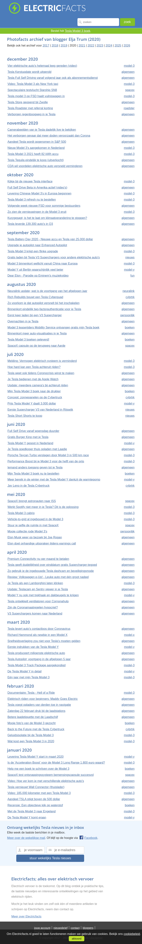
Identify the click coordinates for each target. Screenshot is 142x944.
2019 (64, 45)
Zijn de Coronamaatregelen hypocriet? (32, 607)
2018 (55, 45)
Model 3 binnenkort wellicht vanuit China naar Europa (42, 263)
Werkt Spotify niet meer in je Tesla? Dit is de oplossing (42, 507)
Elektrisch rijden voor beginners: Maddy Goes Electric (42, 698)
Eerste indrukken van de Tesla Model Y (33, 646)
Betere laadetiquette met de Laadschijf (32, 717)
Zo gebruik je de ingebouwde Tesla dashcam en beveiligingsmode (50, 570)
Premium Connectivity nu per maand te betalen (38, 558)
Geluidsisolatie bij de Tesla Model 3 (30, 735)
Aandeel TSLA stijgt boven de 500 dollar (33, 799)
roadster (129, 108)
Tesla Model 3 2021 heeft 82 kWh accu (32, 154)
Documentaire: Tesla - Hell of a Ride (31, 692)
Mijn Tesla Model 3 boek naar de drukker (34, 391)
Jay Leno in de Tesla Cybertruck (28, 485)
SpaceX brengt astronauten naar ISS (31, 501)
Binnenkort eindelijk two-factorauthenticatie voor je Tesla (44, 309)
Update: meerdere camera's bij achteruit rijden (37, 385)
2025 (118, 45)
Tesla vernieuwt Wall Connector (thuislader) (35, 787)
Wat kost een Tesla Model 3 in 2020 (30, 741)
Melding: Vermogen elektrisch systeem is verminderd (42, 360)
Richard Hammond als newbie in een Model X (37, 634)
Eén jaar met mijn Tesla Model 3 (28, 677)
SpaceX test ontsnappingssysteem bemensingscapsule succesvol (50, 774)
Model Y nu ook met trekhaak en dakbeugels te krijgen (43, 595)
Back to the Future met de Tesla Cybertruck (35, 729)
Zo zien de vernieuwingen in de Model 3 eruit (36, 211)
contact (75, 927)
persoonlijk (127, 315)
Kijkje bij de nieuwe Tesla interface (29, 181)
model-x (129, 634)
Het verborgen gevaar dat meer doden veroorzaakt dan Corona (48, 135)
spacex (130, 90)
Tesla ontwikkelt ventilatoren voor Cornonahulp (38, 601)
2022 (91, 45)
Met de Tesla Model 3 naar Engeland (31, 811)
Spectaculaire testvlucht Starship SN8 (32, 90)
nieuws (130, 257)
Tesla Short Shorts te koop (24, 415)
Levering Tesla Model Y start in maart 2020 (35, 756)
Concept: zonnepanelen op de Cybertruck (34, 397)
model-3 (129, 65)
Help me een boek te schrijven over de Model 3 (38, 768)
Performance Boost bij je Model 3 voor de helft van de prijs (45, 461)
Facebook (88, 837)
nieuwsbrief (60, 927)
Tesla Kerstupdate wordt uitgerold (29, 71)
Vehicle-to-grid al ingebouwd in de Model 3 (35, 519)
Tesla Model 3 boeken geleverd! (28, 339)
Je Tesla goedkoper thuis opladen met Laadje (37, 449)
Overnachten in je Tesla (22, 321)
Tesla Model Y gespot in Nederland (30, 443)
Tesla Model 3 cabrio (21, 513)
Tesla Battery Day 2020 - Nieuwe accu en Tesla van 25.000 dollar (50, 239)
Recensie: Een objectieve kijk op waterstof (35, 805)
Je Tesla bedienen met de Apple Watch (32, 379)
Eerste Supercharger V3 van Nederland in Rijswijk (40, 409)
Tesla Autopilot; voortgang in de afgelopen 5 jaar (39, 659)
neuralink (129, 291)
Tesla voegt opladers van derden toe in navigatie (39, 704)
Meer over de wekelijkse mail (26, 837)
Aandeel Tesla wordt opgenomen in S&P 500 (36, 141)
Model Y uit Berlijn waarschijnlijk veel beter (35, 269)
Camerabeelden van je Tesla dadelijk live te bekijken (41, 129)
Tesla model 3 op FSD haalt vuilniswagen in (36, 96)
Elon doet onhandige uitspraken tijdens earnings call (41, 543)
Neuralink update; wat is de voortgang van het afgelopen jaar (47, 291)
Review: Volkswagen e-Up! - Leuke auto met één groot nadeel (48, 577)
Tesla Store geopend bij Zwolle (27, 102)
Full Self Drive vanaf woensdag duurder (33, 431)
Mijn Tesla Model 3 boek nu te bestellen (33, 473)
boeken (130, 327)
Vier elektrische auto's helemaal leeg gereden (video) (42, 65)
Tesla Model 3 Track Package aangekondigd (36, 665)
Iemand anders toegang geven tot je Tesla (34, 467)
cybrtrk (130, 297)
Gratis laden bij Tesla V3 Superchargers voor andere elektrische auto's (53, 257)
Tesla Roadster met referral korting (30, 108)
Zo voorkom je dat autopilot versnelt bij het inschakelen (43, 303)
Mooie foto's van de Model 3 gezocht (31, 723)
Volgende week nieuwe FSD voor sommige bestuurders (43, 205)
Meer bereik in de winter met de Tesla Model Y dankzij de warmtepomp (53, 479)
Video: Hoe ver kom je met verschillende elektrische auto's (45, 781)
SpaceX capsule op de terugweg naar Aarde (36, 345)
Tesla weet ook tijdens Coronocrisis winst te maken (40, 373)
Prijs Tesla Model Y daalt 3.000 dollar (31, 403)
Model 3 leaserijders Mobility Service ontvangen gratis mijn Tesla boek (53, 327)
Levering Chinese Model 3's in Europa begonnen (39, 193)
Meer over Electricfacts (26, 916)
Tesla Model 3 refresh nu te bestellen (31, 199)
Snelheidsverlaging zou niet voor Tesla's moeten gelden (43, 641)
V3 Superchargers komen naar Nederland (34, 613)
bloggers (88, 927)
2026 (127, 45)
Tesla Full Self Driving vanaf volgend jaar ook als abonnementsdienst (52, 77)
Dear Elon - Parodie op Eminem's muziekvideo (37, 275)
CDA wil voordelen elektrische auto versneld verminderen (44, 166)
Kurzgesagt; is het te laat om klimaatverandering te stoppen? (47, 218)
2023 (100, 45)
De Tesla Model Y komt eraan (26, 817)
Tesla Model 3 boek (77, 30)
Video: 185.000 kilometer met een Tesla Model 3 (39, 793)
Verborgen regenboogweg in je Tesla (31, 114)
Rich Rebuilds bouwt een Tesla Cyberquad (35, 297)
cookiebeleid (132, 933)
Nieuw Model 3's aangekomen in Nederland (36, 147)
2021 (82, 45)
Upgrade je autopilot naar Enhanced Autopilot (37, 245)
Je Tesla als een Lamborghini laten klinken (35, 583)
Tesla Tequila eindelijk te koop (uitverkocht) (35, 160)
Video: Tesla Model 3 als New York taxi (32, 83)
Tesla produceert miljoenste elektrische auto (36, 653)
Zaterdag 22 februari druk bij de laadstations (36, 710)
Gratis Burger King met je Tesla (27, 437)
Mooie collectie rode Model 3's (27, 531)
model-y (129, 269)
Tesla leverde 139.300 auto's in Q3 (30, 223)
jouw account (42, 927)
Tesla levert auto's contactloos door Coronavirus (38, 628)
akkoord (76, 938)
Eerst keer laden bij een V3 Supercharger (34, 315)
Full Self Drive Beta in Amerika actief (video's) (37, 187)
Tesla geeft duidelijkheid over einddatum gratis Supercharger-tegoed (52, 564)
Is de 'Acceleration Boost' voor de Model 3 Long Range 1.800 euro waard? (56, 762)
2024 (109, 45)
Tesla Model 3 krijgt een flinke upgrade (32, 251)
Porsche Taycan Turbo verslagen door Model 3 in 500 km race (48, 455)
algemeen (127, 71)
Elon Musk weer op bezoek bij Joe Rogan (34, 537)
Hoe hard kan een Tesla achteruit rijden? (33, 367)
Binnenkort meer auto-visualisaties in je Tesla (37, 333)
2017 (46, 45)
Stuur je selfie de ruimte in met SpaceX (33, 525)
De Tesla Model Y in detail (24, 671)
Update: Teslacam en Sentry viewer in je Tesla (37, 589)
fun (132, 275)
